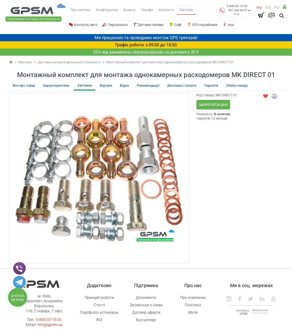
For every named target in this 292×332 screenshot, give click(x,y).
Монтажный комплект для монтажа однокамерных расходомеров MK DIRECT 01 (170, 62)
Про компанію (193, 297)
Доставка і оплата (181, 85)
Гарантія (211, 85)
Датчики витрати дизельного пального (69, 62)
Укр (259, 7)
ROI (99, 320)
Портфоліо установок (99, 312)
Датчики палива (151, 25)
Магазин (186, 10)
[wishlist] (265, 96)
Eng (268, 7)
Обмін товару (237, 85)
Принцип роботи (99, 297)
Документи (146, 297)
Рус (277, 7)
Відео (124, 85)
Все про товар (24, 85)
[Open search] (281, 16)
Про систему (81, 10)
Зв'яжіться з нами (146, 305)
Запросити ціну (213, 105)
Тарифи (147, 10)
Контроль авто (85, 25)
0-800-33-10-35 (237, 6)
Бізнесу (129, 10)
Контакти (166, 10)
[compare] (274, 96)
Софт (178, 25)
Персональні (118, 25)
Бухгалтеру (146, 320)
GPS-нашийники (204, 25)
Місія (193, 312)
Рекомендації (148, 85)
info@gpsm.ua (49, 324)
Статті (99, 305)
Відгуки (106, 85)
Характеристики (56, 85)
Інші (231, 25)
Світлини (84, 85)
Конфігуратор (107, 10)
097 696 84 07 (237, 10)
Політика (193, 305)
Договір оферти (146, 312)
